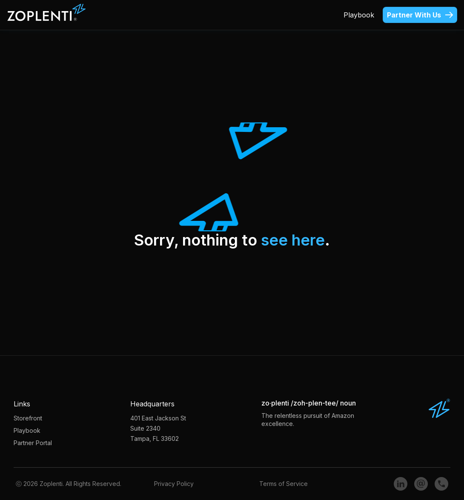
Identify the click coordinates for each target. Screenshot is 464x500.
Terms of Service (283, 483)
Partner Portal (33, 442)
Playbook (359, 15)
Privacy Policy (174, 483)
